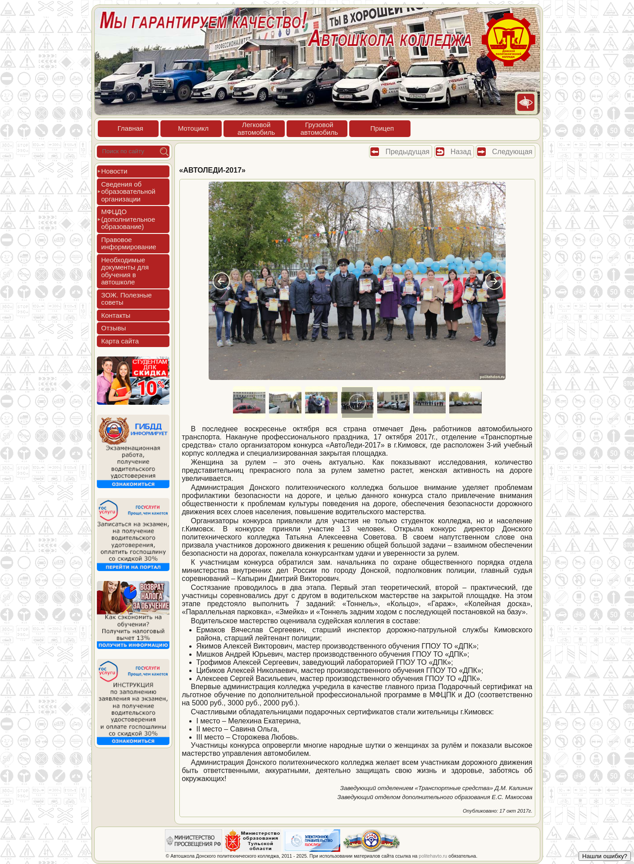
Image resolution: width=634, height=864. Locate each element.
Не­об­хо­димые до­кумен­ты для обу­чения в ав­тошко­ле (125, 271)
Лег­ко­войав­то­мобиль (256, 128)
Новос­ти (114, 171)
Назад (461, 151)
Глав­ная (130, 128)
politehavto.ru (433, 856)
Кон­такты (116, 315)
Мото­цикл (193, 128)
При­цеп (382, 128)
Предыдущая (407, 151)
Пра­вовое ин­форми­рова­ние (128, 243)
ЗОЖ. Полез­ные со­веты (126, 298)
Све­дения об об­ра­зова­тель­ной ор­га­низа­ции (128, 191)
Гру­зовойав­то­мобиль (319, 128)
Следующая (512, 151)
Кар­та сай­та (120, 341)
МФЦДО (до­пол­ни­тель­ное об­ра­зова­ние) (128, 219)
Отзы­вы (113, 328)
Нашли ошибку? (604, 856)
